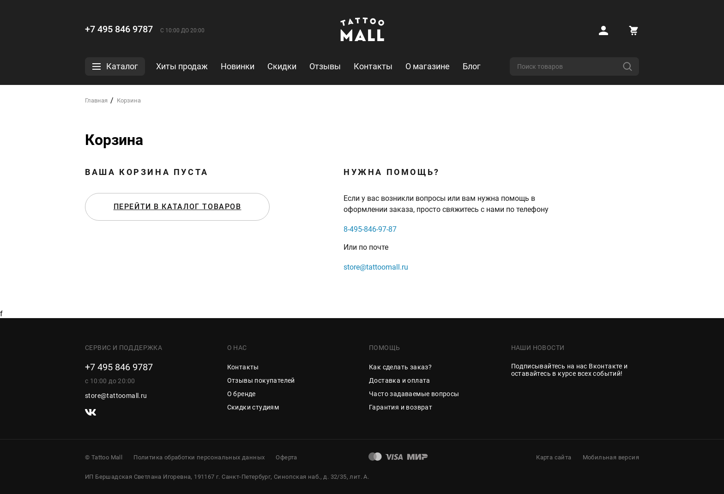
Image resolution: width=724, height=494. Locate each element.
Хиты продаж (182, 66)
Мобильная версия (611, 457)
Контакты (373, 66)
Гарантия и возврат (400, 407)
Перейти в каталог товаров (177, 206)
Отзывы (325, 66)
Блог (472, 66)
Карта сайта (553, 457)
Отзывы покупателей (261, 380)
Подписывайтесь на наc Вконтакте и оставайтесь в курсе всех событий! (569, 369)
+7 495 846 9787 (119, 29)
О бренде (241, 394)
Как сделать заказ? (400, 367)
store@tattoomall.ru (376, 267)
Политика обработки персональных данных (199, 457)
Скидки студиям (253, 407)
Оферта (286, 457)
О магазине (427, 66)
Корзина (129, 100)
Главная (96, 100)
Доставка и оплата (399, 380)
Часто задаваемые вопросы (414, 394)
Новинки (237, 66)
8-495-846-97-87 (370, 229)
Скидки (281, 66)
